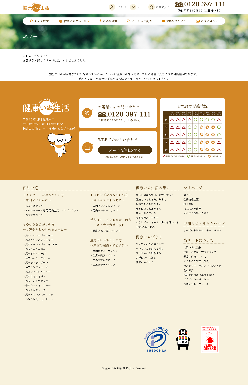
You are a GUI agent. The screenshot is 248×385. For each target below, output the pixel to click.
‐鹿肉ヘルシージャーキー (38, 258)
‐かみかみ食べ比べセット (38, 299)
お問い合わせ (207, 21)
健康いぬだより (174, 21)
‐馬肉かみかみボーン (35, 263)
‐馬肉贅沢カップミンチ (104, 251)
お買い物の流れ (192, 248)
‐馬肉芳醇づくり (33, 215)
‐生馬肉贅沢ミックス (102, 265)
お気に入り (159, 7)
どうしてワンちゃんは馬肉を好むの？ (157, 222)
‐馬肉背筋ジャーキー (35, 290)
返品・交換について (194, 257)
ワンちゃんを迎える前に (150, 249)
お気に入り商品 (192, 209)
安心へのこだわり (146, 213)
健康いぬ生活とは (73, 21)
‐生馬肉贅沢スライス (102, 256)
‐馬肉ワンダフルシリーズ (105, 206)
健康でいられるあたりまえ (151, 200)
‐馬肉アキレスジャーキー (38, 240)
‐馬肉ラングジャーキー (37, 267)
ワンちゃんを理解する (148, 253)
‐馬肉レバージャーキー (37, 272)
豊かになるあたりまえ (148, 209)
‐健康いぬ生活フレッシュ (105, 231)
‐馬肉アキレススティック (38, 295)
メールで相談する (125, 150)
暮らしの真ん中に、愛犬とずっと (155, 195)
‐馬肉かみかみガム (34, 249)
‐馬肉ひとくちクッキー (37, 281)
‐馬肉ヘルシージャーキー (38, 235)
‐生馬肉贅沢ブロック (102, 260)
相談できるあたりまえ (148, 204)
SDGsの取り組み (145, 227)
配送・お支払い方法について (199, 252)
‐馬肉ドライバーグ (34, 254)
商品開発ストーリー (147, 218)
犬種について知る (146, 258)
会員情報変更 (191, 200)
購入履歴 (188, 204)
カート (134, 7)
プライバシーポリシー (196, 280)
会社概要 (188, 270)
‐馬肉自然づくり (33, 206)
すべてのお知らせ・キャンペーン (202, 231)
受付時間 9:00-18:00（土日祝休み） (200, 7)
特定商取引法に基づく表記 (198, 275)
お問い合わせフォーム (196, 284)
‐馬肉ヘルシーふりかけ (104, 211)
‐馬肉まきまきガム (34, 276)
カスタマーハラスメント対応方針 (202, 266)
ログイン (188, 195)
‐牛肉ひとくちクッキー (37, 286)
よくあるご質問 (139, 21)
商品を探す (39, 21)
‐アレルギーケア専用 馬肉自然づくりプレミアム (51, 211)
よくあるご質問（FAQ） (197, 261)
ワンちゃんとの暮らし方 (150, 244)
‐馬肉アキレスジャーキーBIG (40, 245)
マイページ (109, 7)
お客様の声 (108, 21)
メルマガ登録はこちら (196, 213)
